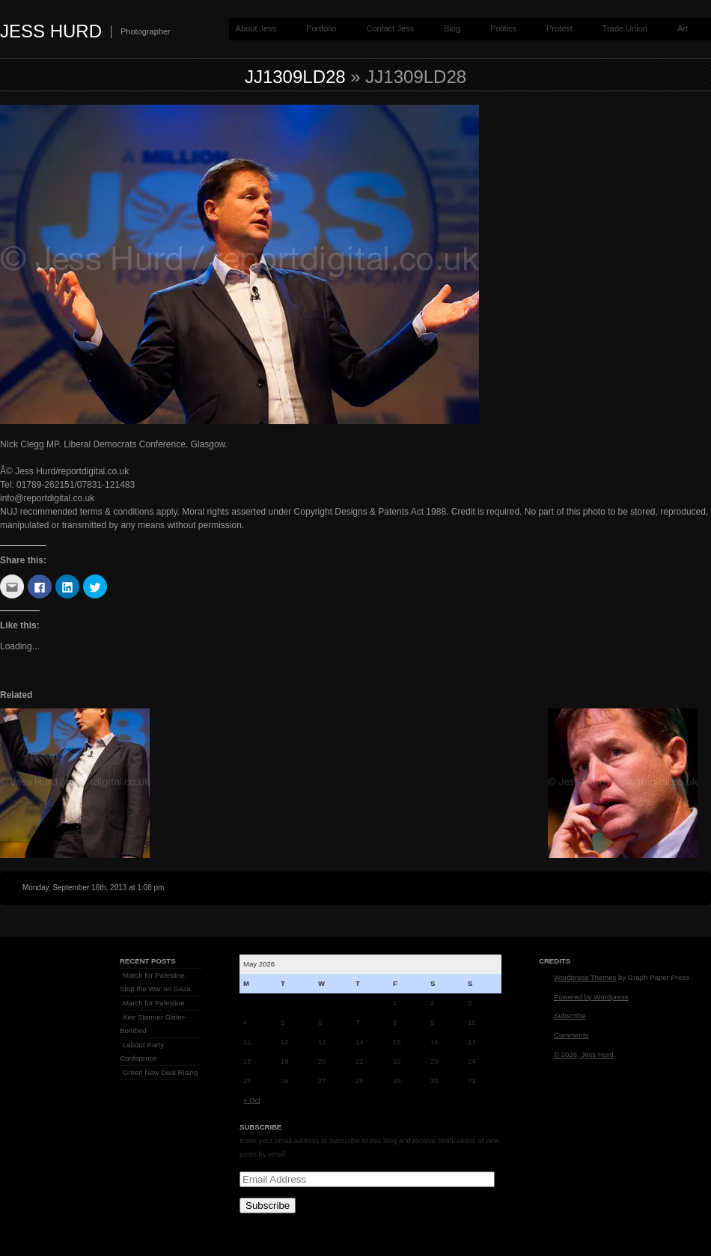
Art (682, 28)
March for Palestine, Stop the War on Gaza (155, 982)
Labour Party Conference (142, 1051)
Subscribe (267, 1205)
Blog (452, 28)
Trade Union (624, 28)
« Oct (251, 1100)
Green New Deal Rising (160, 1072)
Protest (559, 28)
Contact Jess (390, 28)
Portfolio (321, 28)
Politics (503, 28)
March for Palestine (154, 1003)
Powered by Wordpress (591, 997)
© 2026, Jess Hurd (584, 1054)
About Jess (256, 28)
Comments (571, 1035)
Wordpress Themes (585, 977)
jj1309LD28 (295, 77)
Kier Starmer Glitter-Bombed (153, 1024)
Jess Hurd (51, 31)
